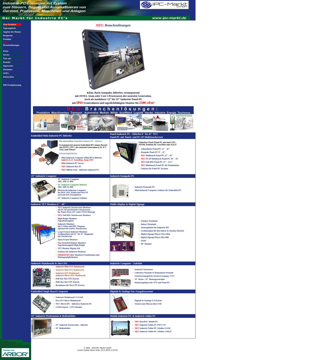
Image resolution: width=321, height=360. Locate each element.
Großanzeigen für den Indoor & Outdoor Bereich (162, 231)
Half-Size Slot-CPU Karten (67, 282)
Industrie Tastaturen (144, 269)
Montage (91, 212)
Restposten (8, 35)
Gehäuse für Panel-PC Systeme (154, 168)
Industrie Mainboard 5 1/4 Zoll (69, 297)
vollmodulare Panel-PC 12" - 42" (155, 149)
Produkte (7, 39)
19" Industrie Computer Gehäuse (72, 198)
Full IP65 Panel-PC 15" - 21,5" (157, 162)
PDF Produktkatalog (12, 85)
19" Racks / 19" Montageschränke (150, 279)
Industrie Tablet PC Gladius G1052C (153, 331)
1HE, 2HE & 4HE (72, 186)
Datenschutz (8, 77)
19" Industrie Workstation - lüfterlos (72, 325)
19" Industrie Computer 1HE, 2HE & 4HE (68, 180)
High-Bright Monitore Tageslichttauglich (67, 219)
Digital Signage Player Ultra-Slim (155, 234)
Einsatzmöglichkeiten (68, 153)
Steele (143, 240)
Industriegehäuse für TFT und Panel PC (152, 282)
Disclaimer (7, 69)
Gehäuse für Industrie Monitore (72, 252)
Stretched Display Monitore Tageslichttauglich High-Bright (72, 244)
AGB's (6, 73)
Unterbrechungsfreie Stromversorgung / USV (154, 276)
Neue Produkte (9, 24)
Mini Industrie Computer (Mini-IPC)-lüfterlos (81, 159)
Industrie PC (86, 304)
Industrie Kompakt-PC (145, 187)
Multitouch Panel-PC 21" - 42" (157, 155)
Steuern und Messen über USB (148, 304)
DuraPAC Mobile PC (146, 322)
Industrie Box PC (71, 166)
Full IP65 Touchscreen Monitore (74, 215)
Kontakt (6, 62)
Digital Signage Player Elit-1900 (155, 237)
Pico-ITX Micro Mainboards (68, 300)
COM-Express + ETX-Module (69, 307)
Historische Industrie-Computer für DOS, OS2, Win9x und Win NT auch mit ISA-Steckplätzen (73, 192)
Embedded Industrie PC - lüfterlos (88, 141)
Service (6, 55)
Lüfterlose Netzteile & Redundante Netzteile (154, 273)
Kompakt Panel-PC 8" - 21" (153, 152)
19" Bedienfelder (63, 328)
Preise (5, 51)
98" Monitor (146, 244)
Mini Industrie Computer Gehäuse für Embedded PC (158, 190)
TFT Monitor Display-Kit (69, 248)
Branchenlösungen (11, 44)
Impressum (8, 66)
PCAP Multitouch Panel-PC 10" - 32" (160, 159)
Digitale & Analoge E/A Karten (148, 300)
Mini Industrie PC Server (72, 163)
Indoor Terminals (148, 224)
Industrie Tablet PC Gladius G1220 (152, 328)
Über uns (7, 58)
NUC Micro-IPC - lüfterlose (68, 304)
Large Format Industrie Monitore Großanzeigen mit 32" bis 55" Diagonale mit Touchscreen (75, 234)
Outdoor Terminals (149, 221)
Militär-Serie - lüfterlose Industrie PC (80, 170)
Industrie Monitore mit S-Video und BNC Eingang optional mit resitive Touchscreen (72, 226)
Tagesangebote (9, 28)
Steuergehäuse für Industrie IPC (155, 227)
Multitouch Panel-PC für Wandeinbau (160, 165)
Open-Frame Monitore (68, 239)
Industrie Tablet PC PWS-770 (150, 325)
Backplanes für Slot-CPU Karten (70, 285)
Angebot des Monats (12, 32)
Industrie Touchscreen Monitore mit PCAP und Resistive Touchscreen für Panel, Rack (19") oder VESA (74, 209)
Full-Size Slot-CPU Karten (67, 279)
